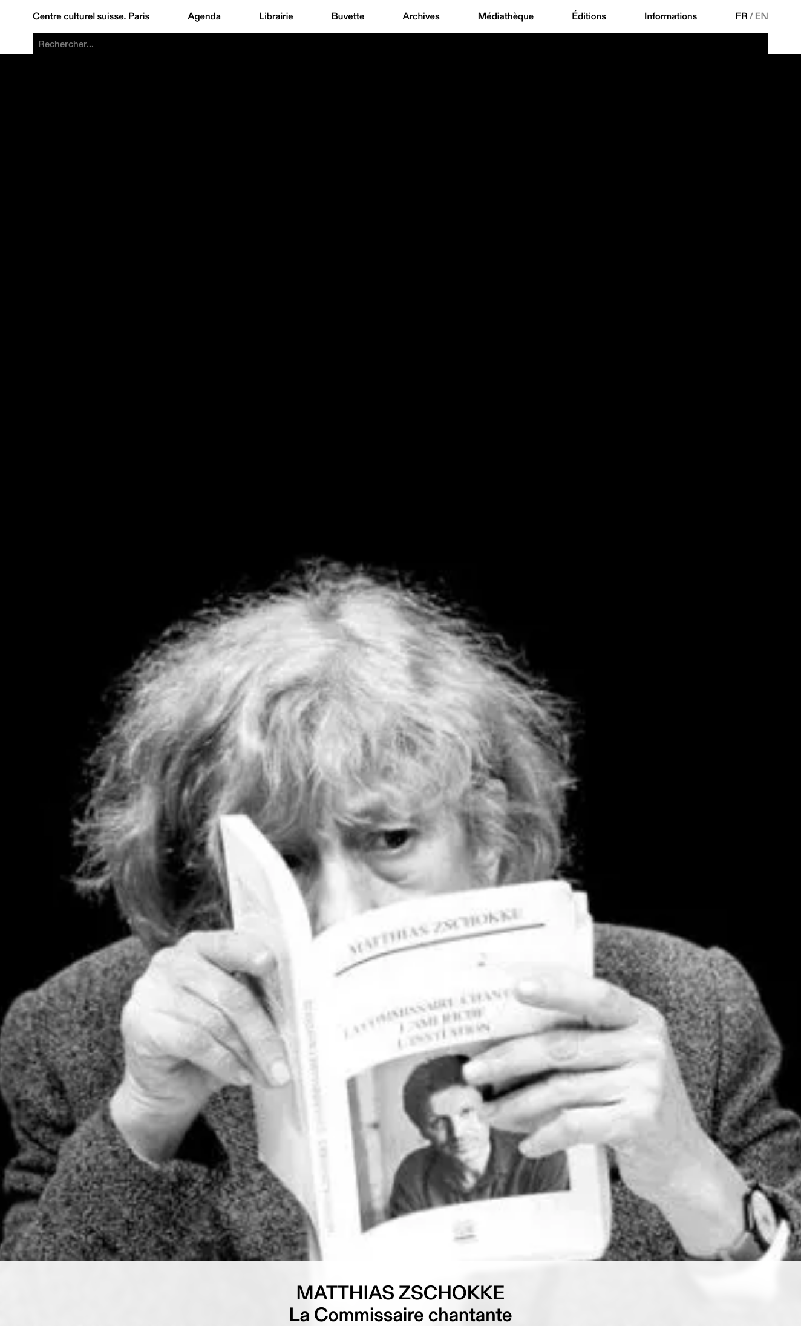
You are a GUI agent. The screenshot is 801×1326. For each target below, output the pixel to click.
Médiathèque (506, 16)
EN (761, 16)
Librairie (276, 16)
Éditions (589, 16)
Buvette (348, 16)
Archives (420, 16)
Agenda (204, 16)
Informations (670, 16)
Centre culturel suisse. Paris (91, 16)
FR (741, 16)
